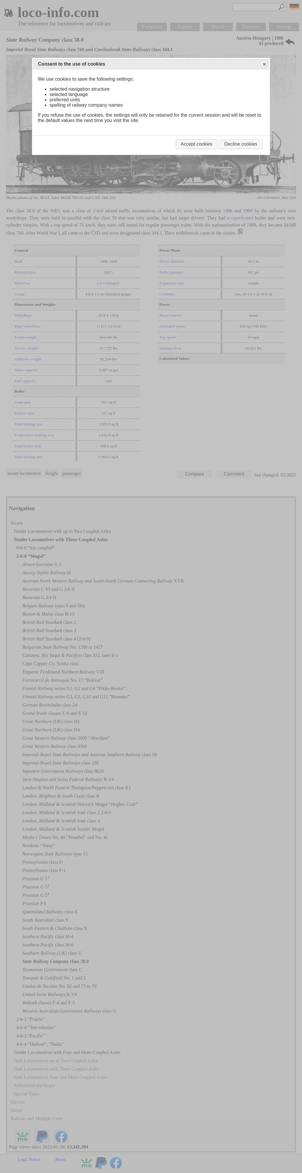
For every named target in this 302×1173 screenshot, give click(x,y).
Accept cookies (197, 144)
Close (264, 64)
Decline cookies (240, 144)
